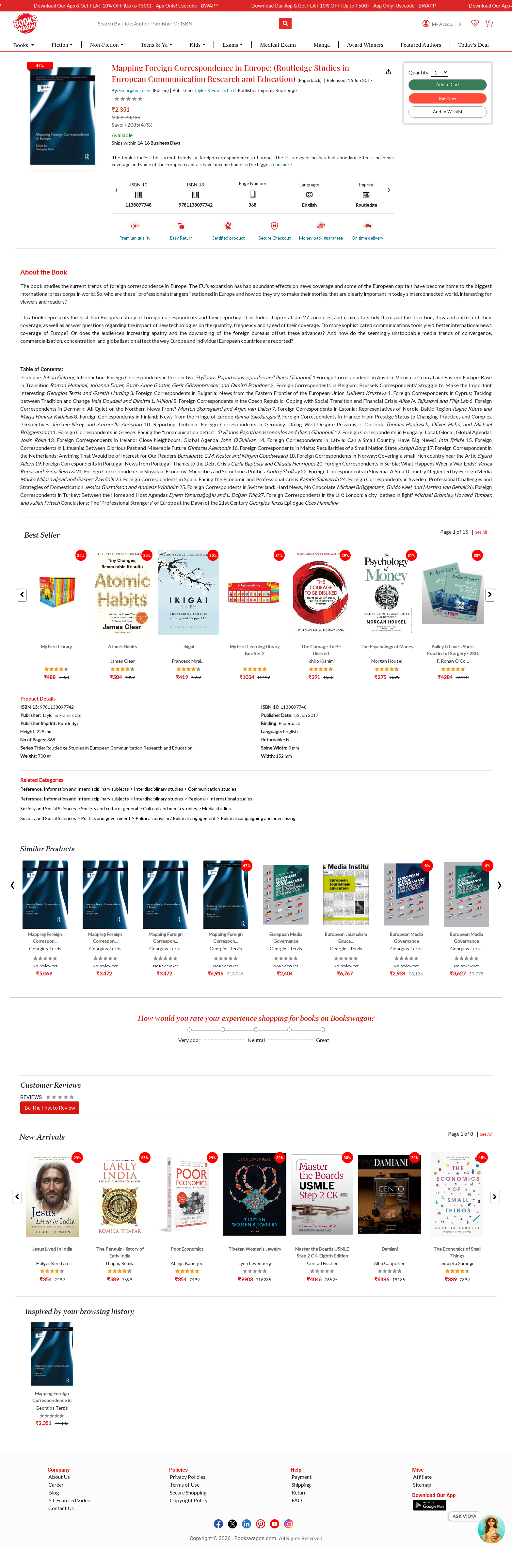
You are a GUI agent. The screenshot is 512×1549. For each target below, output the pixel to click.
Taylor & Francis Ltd (214, 90)
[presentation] (116, 189)
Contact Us (61, 1508)
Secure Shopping (188, 1492)
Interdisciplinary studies (158, 789)
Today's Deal (473, 45)
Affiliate (422, 1477)
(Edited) (161, 90)
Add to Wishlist (447, 111)
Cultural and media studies (170, 808)
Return (299, 1492)
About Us (59, 1477)
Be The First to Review (49, 1107)
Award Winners (365, 45)
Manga (322, 45)
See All (481, 532)
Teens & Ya (154, 45)
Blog (53, 1492)
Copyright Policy (189, 1500)
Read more (281, 164)
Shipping (301, 1484)
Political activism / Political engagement (176, 818)
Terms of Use (185, 1484)
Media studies (216, 808)
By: (132, 90)
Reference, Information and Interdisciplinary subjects (74, 789)
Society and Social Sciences (48, 808)
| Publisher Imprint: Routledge (266, 90)
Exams (230, 45)
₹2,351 (120, 109)
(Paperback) (309, 80)
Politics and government (106, 818)
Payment (302, 1477)
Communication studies (212, 789)
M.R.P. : (126, 117)
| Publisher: (202, 90)
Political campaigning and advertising (258, 818)
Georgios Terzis (135, 90)
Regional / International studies (220, 798)
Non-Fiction (104, 45)
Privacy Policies (187, 1477)
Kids (194, 45)
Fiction (60, 45)
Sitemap (422, 1484)
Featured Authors (421, 45)
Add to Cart (447, 84)
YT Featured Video (69, 1500)
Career (56, 1484)
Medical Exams (278, 45)
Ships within (146, 143)
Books (21, 45)
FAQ (297, 1500)
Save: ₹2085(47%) (132, 124)
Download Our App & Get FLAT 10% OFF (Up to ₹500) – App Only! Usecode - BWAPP (154, 5)
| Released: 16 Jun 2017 (348, 80)
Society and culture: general (109, 808)
